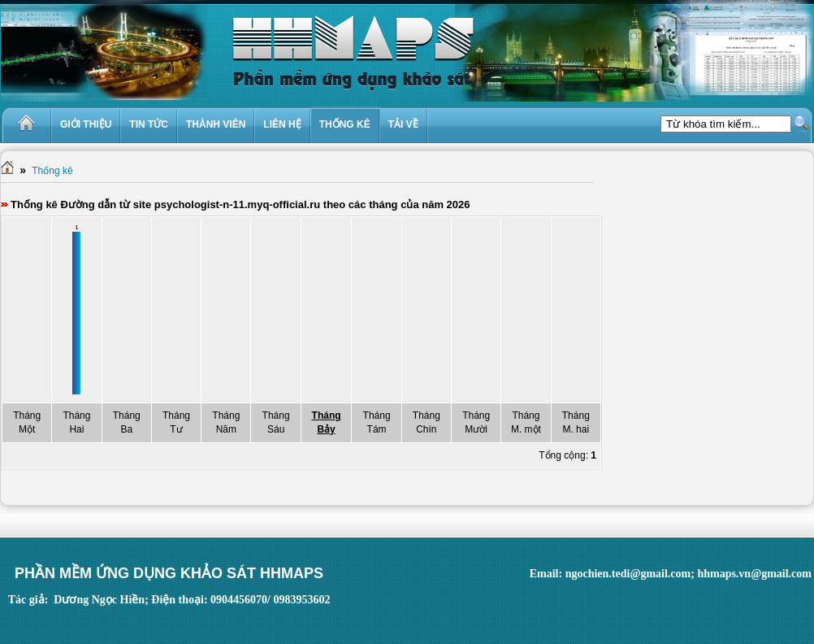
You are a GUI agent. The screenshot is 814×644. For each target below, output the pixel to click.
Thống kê (52, 170)
